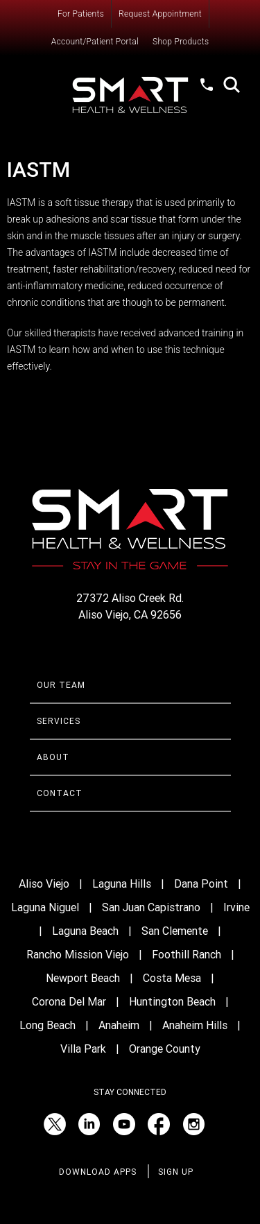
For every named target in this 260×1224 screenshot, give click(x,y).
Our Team (61, 685)
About (53, 757)
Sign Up (175, 1172)
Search (231, 84)
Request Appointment (160, 14)
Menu (43, 86)
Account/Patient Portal (95, 41)
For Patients (81, 14)
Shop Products (181, 41)
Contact (60, 793)
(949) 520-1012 (208, 98)
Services (58, 721)
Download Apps (98, 1172)
